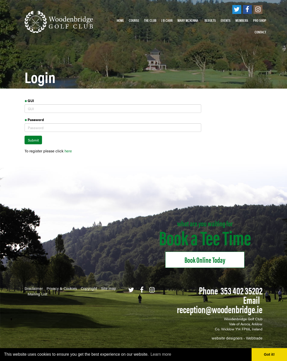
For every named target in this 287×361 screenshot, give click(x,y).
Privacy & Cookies (62, 288)
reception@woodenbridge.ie (219, 309)
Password (34, 119)
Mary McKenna (188, 20)
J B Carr (167, 20)
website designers (227, 337)
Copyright (89, 288)
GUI (29, 100)
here (68, 150)
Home (120, 20)
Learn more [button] (161, 354)
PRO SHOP (259, 20)
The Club (150, 20)
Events (226, 20)
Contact (260, 31)
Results (210, 20)
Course (134, 20)
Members (241, 20)
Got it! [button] (269, 354)
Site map (108, 288)
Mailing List (37, 293)
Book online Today (204, 259)
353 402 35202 (241, 290)
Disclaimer (34, 288)
